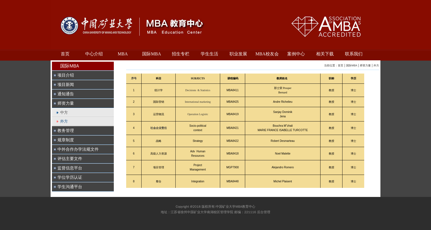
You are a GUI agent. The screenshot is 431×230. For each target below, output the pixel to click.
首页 (340, 65)
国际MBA (351, 65)
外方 (376, 65)
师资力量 (365, 65)
